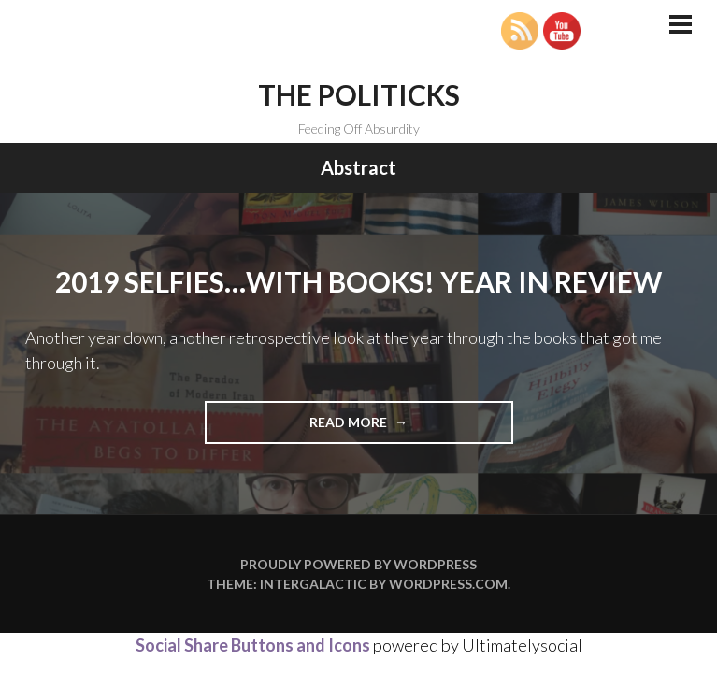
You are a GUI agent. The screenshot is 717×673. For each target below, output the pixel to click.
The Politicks (359, 94)
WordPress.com (448, 584)
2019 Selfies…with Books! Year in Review (358, 281)
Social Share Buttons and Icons (253, 645)
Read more (378, 427)
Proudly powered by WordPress (358, 564)
